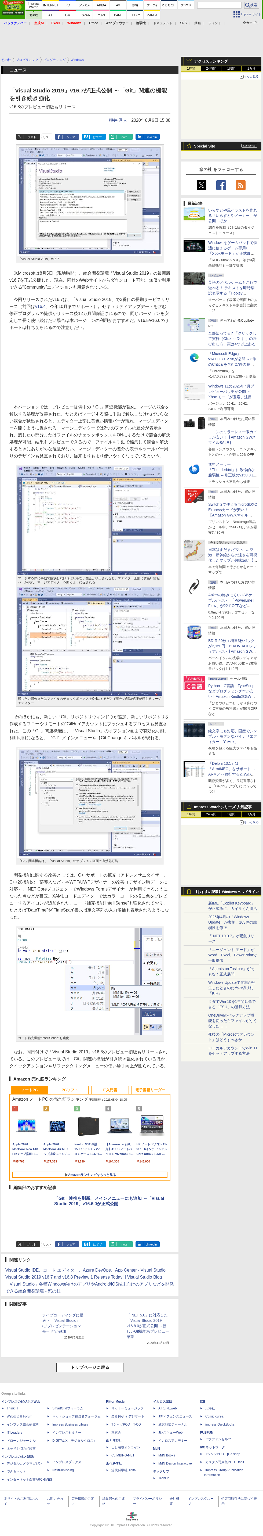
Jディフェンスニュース (175, 1416)
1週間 (231, 68)
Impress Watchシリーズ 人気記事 (223, 807)
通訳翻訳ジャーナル (172, 1424)
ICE (202, 1402)
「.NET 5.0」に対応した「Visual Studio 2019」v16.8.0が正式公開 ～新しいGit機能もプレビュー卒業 (148, 1326)
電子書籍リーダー (150, 1090)
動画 (197, 23)
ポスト (31, 137)
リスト (47, 137)
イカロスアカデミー (172, 1440)
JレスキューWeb (170, 1432)
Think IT (12, 1408)
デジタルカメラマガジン (24, 1463)
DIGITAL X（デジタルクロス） (74, 1440)
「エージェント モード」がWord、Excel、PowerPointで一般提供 (232, 955)
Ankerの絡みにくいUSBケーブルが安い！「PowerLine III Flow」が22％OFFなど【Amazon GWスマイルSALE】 (232, 606)
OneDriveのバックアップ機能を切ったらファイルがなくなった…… (232, 1020)
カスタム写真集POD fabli (224, 1462)
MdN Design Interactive (175, 1463)
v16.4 (40, 306)
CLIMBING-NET (122, 1455)
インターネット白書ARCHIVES (29, 1479)
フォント (214, 23)
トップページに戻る (90, 1367)
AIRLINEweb (167, 1408)
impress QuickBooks (220, 1424)
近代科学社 (114, 1463)
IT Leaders (14, 1432)
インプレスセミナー (66, 1432)
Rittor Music (115, 1402)
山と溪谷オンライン (125, 1447)
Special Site (204, 146)
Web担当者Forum (19, 1416)
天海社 (210, 1408)
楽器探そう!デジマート (127, 1416)
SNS (183, 23)
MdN (156, 1449)
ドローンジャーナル (21, 1440)
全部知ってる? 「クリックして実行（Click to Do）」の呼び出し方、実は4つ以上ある (232, 338)
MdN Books (166, 1455)
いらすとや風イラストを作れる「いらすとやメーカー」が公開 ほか (232, 215)
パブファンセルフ (218, 1439)
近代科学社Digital (123, 1470)
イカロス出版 (162, 1402)
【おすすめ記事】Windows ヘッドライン (226, 892)
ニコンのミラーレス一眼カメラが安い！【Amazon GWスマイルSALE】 (232, 437)
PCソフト (69, 1090)
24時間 (211, 68)
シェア (70, 137)
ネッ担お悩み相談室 (21, 1449)
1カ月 (251, 68)
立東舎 (116, 1432)
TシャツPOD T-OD (126, 1424)
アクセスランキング (211, 61)
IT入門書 (110, 1090)
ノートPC (29, 1090)
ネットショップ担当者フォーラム (76, 1416)
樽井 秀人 (118, 120)
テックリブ (161, 1471)
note (124, 137)
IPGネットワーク (212, 1447)
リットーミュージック (127, 1408)
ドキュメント (163, 23)
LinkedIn (151, 137)
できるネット (16, 1471)
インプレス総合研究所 (23, 1424)
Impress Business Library (70, 1424)
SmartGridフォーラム (67, 1408)
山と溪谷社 (114, 1440)
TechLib (163, 1478)
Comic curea (214, 1416)
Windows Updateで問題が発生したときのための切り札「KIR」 (231, 987)
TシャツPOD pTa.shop (222, 1454)
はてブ (97, 137)
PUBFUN (206, 1432)
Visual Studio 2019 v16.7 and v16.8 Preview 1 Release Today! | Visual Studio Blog (83, 1277)
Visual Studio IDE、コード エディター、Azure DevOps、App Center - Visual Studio (85, 1270)
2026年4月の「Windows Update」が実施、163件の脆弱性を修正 (232, 922)
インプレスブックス (66, 1462)
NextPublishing (63, 1470)
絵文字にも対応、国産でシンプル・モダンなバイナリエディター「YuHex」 (232, 736)
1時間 (191, 68)
